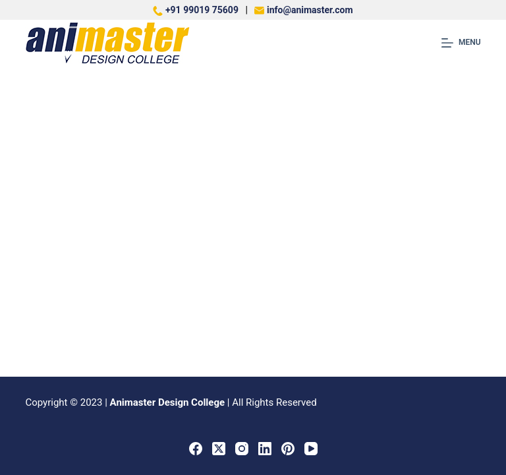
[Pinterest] (288, 448)
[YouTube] (311, 448)
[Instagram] (241, 448)
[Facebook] (195, 448)
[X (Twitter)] (218, 448)
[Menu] (461, 42)
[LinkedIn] (264, 448)
